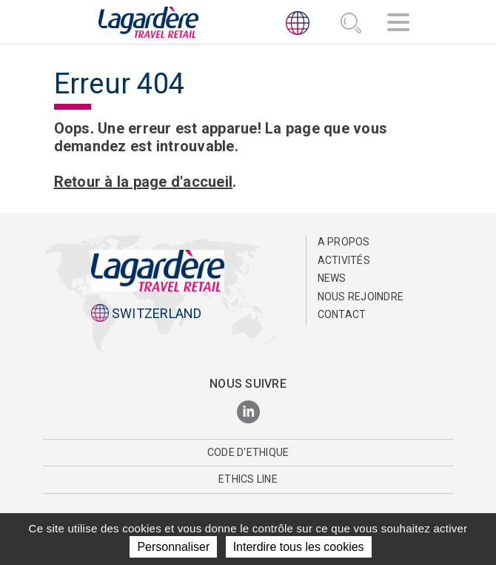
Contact (342, 314)
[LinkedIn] (248, 412)
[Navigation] (398, 24)
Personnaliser (173, 547)
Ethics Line (248, 479)
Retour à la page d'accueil (143, 182)
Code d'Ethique (248, 452)
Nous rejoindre (361, 297)
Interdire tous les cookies (298, 547)
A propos (344, 242)
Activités (344, 260)
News (332, 278)
